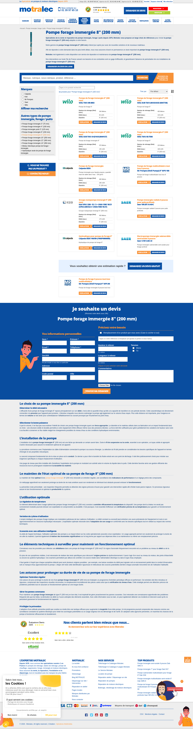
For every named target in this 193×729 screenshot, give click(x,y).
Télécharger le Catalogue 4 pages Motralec (114, 666)
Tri (135, 350)
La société (76, 663)
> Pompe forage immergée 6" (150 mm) (35, 132)
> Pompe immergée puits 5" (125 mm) (35, 129)
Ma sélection (168, 1)
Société (146, 1)
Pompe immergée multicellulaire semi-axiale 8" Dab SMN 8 (155, 679)
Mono (137, 348)
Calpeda (28, 94)
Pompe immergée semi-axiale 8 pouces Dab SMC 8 (154, 664)
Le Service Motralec (105, 670)
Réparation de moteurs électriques (110, 684)
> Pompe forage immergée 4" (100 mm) (35, 126)
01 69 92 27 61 (137, 1)
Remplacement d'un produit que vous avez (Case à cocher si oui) (129, 333)
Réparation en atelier (79, 686)
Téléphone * (75, 347)
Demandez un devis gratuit (145, 265)
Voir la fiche (85, 122)
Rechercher (144, 77)
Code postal (47, 374)
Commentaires (105, 368)
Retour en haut (187, 659)
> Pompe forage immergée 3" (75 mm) (35, 124)
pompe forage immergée (55, 477)
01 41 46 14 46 (115, 1)
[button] (25, 20)
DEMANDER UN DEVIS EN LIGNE (58, 66)
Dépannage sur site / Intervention (79, 681)
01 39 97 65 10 (93, 1)
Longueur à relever (107, 355)
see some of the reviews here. (33, 642)
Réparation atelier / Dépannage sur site (112, 677)
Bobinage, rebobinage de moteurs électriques (115, 687)
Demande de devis (99, 122)
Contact (161, 714)
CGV (141, 714)
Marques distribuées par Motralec (81, 694)
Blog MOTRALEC (78, 677)
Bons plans (159, 12)
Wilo (26, 105)
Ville (72, 374)
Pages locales (77, 690)
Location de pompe (105, 673)
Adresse (46, 366)
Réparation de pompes (106, 680)
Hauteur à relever (106, 345)
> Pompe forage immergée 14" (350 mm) (36, 143)
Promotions (76, 670)
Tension (134, 345)
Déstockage (76, 673)
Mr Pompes (29, 99)
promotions (159, 8)
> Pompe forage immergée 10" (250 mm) (36, 137)
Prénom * (74, 339)
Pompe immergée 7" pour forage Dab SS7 (153, 669)
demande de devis (135, 10)
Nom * (45, 339)
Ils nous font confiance (80, 666)
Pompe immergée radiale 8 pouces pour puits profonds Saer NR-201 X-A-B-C (154, 693)
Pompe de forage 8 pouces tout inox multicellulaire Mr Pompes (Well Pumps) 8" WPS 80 (155, 686)
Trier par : (143, 91)
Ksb (26, 97)
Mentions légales (151, 714)
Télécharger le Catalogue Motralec (111, 663)
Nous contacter (77, 699)
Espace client (156, 1)
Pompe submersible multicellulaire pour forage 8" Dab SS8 (155, 673)
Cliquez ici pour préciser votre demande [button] (112, 366)
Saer (26, 102)
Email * (45, 347)
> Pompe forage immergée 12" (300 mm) (36, 140)
